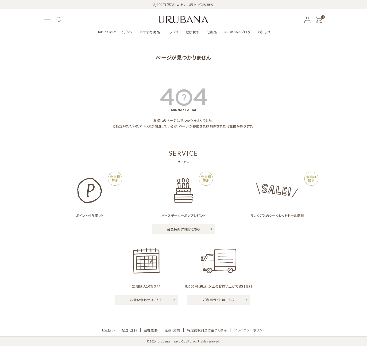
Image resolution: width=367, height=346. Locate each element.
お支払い (108, 330)
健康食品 (192, 32)
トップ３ (173, 32)
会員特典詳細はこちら (183, 229)
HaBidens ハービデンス (115, 32)
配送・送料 (129, 330)
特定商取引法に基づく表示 (207, 330)
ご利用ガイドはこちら (218, 299)
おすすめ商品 (150, 32)
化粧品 (211, 32)
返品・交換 (172, 330)
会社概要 (151, 330)
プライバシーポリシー (250, 330)
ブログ (237, 32)
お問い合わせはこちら (146, 299)
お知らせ (264, 32)
